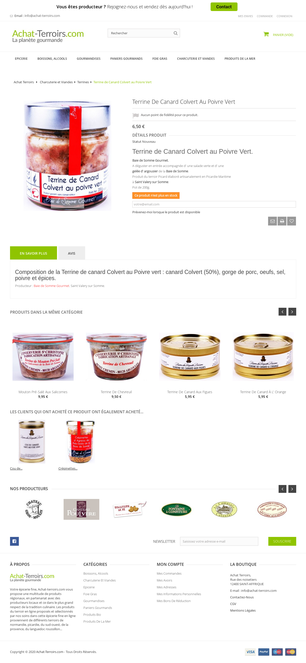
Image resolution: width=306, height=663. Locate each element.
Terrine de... (115, 468)
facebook (14, 541)
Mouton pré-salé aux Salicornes (43, 392)
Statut (136, 141)
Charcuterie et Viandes (56, 82)
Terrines (83, 82)
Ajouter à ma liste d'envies (291, 221)
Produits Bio (92, 617)
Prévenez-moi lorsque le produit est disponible (166, 212)
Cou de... (161, 468)
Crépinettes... (213, 468)
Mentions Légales (243, 610)
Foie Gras (90, 596)
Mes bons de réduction (174, 603)
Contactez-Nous (242, 597)
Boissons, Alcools (95, 575)
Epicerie (89, 589)
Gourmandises (93, 603)
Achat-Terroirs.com (49, 652)
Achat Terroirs (24, 82)
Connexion (284, 16)
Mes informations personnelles (179, 596)
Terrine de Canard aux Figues (189, 392)
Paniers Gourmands (97, 610)
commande (265, 16)
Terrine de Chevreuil (116, 392)
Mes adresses (166, 589)
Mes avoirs (164, 582)
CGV (233, 604)
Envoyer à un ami (272, 221)
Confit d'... (65, 468)
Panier (282, 35)
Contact (224, 6)
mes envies (245, 16)
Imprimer (282, 221)
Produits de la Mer (97, 623)
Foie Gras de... (20, 468)
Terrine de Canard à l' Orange (263, 392)
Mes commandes (169, 575)
